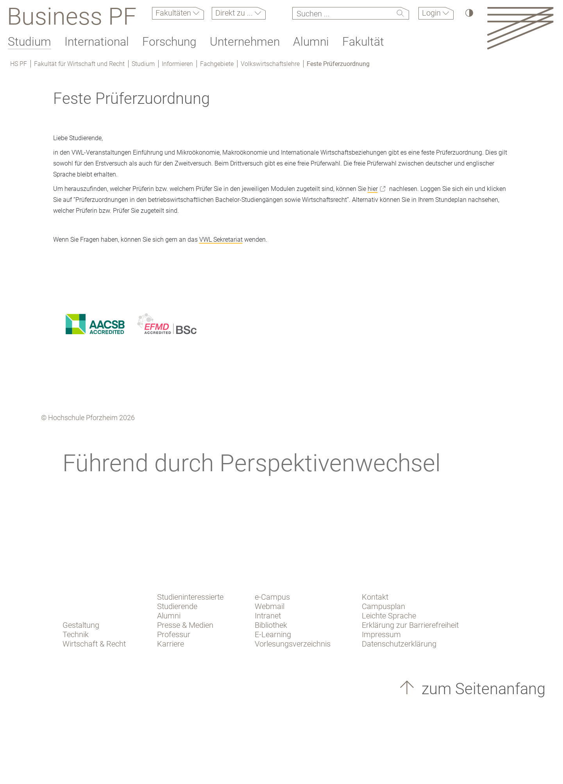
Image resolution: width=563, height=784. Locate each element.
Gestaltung (81, 625)
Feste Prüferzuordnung (338, 64)
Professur (173, 634)
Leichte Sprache (389, 615)
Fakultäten (174, 13)
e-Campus (272, 597)
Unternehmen (245, 41)
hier (373, 188)
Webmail (269, 606)
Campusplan (383, 606)
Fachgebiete (217, 64)
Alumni (311, 41)
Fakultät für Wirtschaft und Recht (79, 64)
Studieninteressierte (190, 597)
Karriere (170, 644)
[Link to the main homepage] (520, 28)
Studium (29, 41)
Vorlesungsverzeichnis (293, 644)
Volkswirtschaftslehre (270, 64)
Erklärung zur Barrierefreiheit (410, 625)
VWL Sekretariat (221, 239)
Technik (76, 634)
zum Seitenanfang (481, 689)
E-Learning (273, 634)
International (96, 41)
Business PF (71, 16)
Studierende (177, 606)
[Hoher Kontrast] (468, 12)
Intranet (268, 615)
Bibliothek (271, 625)
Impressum (381, 634)
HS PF (18, 64)
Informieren (177, 64)
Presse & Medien (185, 625)
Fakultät (363, 41)
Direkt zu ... (235, 13)
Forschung (169, 41)
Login (432, 13)
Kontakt (375, 597)
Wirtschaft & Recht (94, 644)
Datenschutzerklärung (399, 644)
